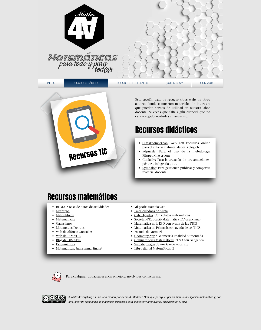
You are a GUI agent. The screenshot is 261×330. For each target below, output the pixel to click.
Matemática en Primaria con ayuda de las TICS (167, 227)
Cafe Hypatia (143, 215)
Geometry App (144, 236)
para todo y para (82, 63)
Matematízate (65, 219)
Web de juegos (144, 244)
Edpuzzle (149, 151)
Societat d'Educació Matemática (156, 219)
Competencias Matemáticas (154, 240)
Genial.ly (148, 159)
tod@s (103, 69)
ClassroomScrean (155, 143)
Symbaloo (149, 168)
